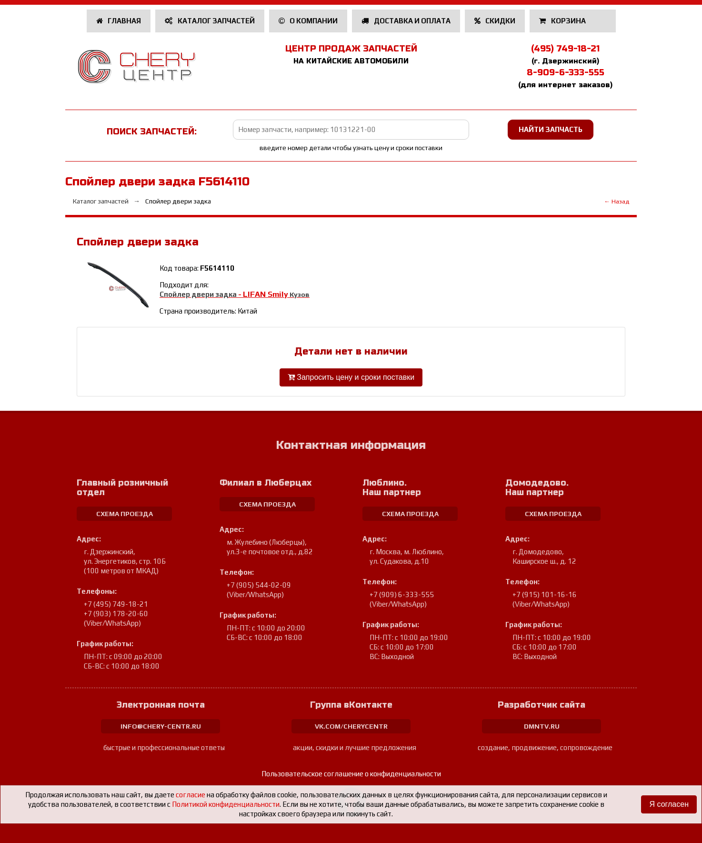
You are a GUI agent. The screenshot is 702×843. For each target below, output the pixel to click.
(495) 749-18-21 (565, 48)
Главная (118, 21)
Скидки (495, 21)
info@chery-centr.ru (160, 726)
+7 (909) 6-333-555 (402, 594)
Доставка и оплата (406, 21)
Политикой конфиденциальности (226, 804)
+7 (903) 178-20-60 (116, 613)
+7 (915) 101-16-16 (544, 594)
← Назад (616, 201)
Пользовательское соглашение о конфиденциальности (351, 774)
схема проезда (124, 514)
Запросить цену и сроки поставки (351, 377)
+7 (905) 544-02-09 (259, 585)
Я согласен (669, 804)
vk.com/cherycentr (351, 726)
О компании (308, 21)
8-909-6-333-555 (565, 72)
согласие (190, 795)
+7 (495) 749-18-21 (116, 604)
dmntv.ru (542, 726)
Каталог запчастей (210, 21)
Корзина (563, 21)
